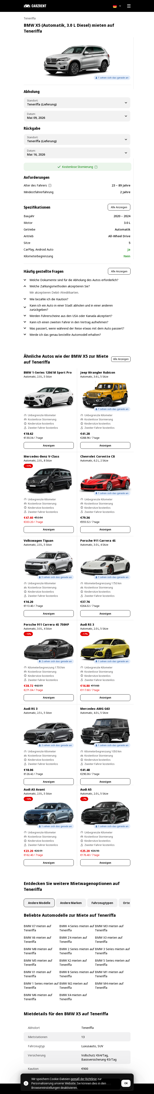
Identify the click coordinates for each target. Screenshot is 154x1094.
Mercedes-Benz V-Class (41, 456)
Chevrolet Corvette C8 (97, 456)
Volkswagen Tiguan (38, 540)
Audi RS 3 (87, 624)
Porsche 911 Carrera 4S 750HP (46, 624)
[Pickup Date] (77, 116)
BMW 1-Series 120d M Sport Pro (48, 372)
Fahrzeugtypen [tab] (102, 903)
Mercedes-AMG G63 (95, 708)
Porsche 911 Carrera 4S (98, 540)
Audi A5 (86, 789)
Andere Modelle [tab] (39, 903)
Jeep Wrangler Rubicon (97, 372)
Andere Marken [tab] (71, 903)
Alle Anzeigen (119, 207)
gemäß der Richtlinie (84, 1079)
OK (126, 1083)
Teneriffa (30, 18)
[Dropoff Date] (77, 152)
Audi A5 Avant (34, 789)
